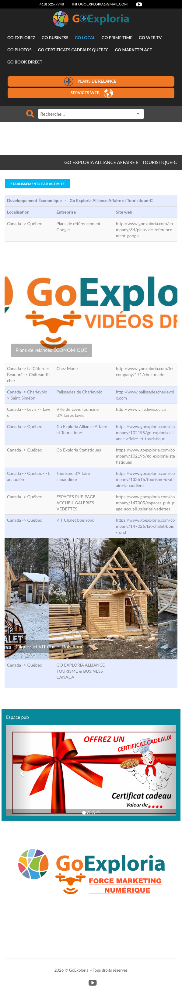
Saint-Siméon (23, 397)
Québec (34, 223)
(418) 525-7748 (51, 4)
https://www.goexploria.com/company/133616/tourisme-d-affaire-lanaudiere (145, 479)
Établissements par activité (37, 184)
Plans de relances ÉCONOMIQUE (51, 350)
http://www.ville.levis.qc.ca (141, 409)
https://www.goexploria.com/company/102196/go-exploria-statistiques (145, 456)
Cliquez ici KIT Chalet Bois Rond (50, 646)
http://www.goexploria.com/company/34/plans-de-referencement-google (144, 229)
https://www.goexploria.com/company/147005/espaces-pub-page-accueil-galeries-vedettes (145, 502)
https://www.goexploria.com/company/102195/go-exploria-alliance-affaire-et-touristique (145, 432)
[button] (19, 770)
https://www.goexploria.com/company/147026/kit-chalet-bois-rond (145, 526)
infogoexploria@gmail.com (100, 4)
